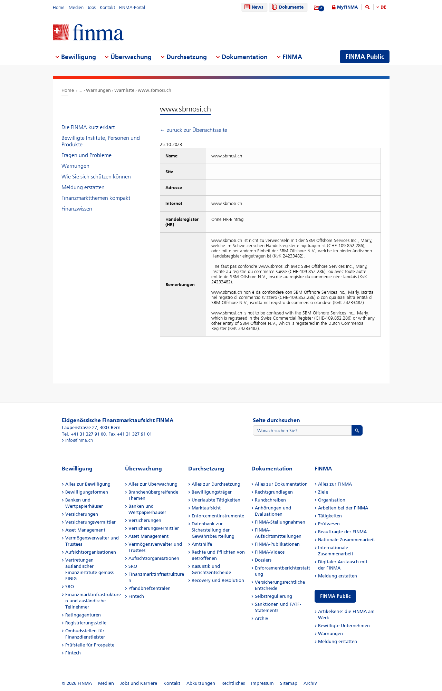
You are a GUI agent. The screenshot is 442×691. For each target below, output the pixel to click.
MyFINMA (347, 7)
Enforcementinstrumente (218, 515)
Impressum (262, 683)
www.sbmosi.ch (154, 90)
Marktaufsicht (206, 507)
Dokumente (287, 7)
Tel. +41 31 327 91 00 (84, 434)
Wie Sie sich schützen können (96, 176)
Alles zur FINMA (335, 484)
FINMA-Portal (132, 7)
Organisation (331, 500)
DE (383, 7)
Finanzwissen (76, 208)
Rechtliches (233, 683)
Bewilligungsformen (86, 492)
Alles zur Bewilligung (87, 484)
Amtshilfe (202, 544)
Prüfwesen (329, 523)
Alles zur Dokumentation (281, 484)
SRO (69, 586)
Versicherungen (81, 514)
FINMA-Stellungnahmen (280, 522)
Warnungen (98, 90)
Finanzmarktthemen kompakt (95, 198)
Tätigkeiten (330, 515)
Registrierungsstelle (85, 622)
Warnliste (124, 90)
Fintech (73, 652)
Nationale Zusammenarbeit (346, 539)
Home (59, 7)
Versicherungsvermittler (90, 522)
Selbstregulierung (273, 596)
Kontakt (107, 7)
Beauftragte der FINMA (342, 531)
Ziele (323, 492)
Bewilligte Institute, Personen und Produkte (100, 141)
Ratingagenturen (83, 614)
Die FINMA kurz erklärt (88, 127)
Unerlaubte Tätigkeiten (216, 500)
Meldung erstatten (83, 187)
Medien (76, 7)
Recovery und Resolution (218, 580)
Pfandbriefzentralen (149, 588)
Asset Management (85, 530)
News (253, 7)
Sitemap (288, 683)
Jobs (92, 7)
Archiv (261, 618)
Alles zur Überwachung (152, 484)
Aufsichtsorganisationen (90, 552)
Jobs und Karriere (138, 683)
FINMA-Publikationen (277, 544)
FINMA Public (335, 596)
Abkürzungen (200, 683)
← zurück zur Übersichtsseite (193, 130)
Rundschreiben (270, 500)
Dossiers (263, 560)
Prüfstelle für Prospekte (89, 645)
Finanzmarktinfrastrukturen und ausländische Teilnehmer (93, 601)
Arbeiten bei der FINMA (343, 507)
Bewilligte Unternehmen (344, 625)
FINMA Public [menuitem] (364, 56)
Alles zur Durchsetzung (216, 484)
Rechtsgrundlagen (274, 492)
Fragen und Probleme (86, 155)
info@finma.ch (79, 440)
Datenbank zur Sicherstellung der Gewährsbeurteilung (213, 530)
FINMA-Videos (270, 552)
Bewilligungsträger (212, 492)
